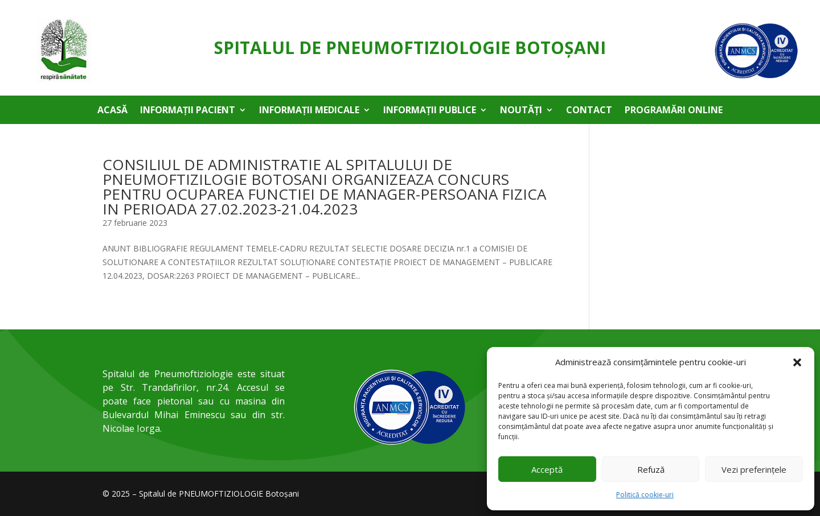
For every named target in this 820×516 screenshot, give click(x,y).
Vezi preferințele (753, 469)
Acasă (112, 111)
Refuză (651, 469)
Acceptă (547, 469)
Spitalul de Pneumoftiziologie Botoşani (410, 47)
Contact (589, 111)
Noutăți (521, 111)
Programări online (674, 111)
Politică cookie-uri (645, 495)
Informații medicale (309, 111)
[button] (797, 362)
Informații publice (429, 111)
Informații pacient (187, 111)
